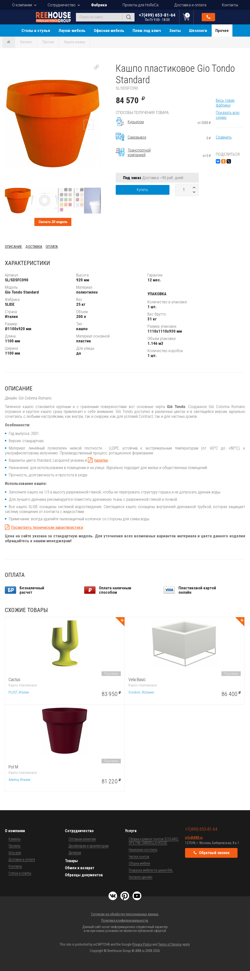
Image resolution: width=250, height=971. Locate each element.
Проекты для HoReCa (140, 4)
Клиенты (15, 839)
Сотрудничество (61, 4)
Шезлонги (198, 30)
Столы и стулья (35, 30)
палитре (101, 460)
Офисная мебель (109, 30)
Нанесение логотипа (143, 850)
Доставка (33, 247)
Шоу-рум (15, 853)
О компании (22, 4)
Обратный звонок (208, 17)
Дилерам (75, 853)
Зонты (175, 30)
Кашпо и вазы (74, 42)
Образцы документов (84, 875)
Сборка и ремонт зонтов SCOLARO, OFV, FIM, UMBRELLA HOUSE (153, 841)
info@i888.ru (194, 837)
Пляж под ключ (147, 30)
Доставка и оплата (190, 4)
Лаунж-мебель (71, 30)
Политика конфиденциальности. (125, 920)
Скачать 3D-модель (53, 222)
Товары (71, 861)
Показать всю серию (228, 115)
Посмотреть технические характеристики (47, 527)
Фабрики (99, 4)
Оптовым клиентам (82, 839)
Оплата (52, 247)
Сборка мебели (139, 863)
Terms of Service (170, 944)
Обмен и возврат (79, 868)
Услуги (130, 830)
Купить (142, 189)
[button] (96, 67)
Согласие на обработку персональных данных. (125, 914)
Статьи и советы (20, 873)
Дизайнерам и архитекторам (89, 846)
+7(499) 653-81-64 (157, 17)
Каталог (26, 42)
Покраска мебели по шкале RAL (151, 870)
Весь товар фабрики (225, 103)
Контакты (230, 4)
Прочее (222, 30)
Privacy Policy (142, 944)
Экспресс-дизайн (140, 877)
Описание (13, 247)
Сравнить (224, 137)
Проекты (15, 846)
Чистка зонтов (139, 857)
